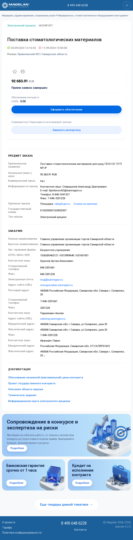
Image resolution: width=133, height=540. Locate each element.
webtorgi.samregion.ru (52, 318)
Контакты (80, 529)
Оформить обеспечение (66, 109)
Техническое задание (22, 395)
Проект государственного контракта (31, 383)
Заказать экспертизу (66, 130)
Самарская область (54, 54)
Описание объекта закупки (25, 389)
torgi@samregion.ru (51, 279)
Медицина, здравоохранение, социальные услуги (28, 15)
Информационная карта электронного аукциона (39, 401)
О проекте (8, 522)
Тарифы (7, 527)
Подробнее (17, 448)
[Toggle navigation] (127, 5)
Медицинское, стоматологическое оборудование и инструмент (93, 15)
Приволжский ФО (28, 54)
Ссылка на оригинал (85, 203)
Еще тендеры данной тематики (66, 504)
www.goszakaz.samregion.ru (56, 285)
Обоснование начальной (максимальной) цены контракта (45, 377)
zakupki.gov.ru (62, 203)
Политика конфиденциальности (22, 532)
